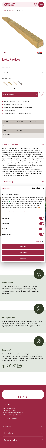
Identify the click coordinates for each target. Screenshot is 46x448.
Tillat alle (23, 246)
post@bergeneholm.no (14, 415)
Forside (4, 10)
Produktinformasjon (10, 144)
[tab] (4, 52)
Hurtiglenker (9, 433)
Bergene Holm (10, 440)
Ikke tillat (23, 258)
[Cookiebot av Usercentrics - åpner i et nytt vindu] (32, 188)
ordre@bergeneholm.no (15, 413)
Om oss (7, 426)
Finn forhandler (20, 95)
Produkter (12, 10)
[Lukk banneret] (43, 188)
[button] (23, 34)
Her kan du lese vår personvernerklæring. (15, 212)
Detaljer (38, 241)
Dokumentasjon (8, 182)
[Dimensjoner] (23, 72)
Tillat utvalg (23, 252)
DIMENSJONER (6, 68)
